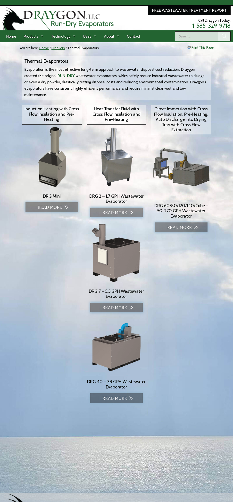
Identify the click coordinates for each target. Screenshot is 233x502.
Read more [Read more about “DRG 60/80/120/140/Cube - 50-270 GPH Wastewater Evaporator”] (179, 227)
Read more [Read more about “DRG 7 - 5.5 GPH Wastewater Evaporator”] (114, 307)
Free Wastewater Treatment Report (189, 10)
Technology (63, 36)
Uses (90, 36)
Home (11, 36)
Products (34, 36)
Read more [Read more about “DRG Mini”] (50, 207)
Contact (133, 36)
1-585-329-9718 (211, 26)
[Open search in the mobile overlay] (203, 36)
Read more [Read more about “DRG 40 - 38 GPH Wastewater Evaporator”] (114, 398)
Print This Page (202, 47)
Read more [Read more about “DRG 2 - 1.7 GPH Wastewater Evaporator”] (114, 212)
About (112, 36)
